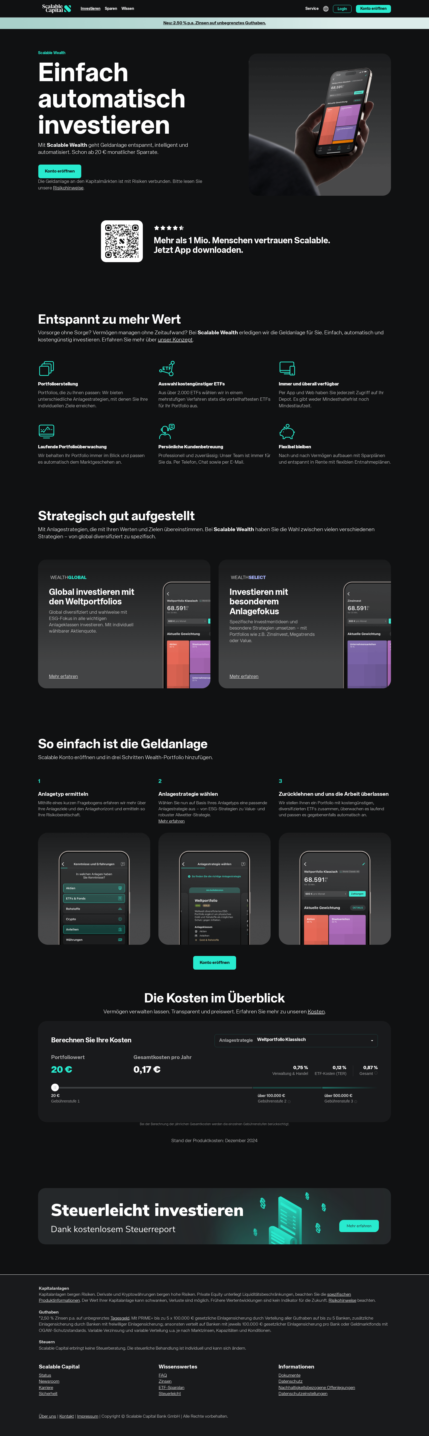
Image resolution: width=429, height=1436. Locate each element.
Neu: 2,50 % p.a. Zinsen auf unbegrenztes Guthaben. (214, 23)
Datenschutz (291, 1381)
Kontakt (66, 1416)
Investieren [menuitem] (90, 9)
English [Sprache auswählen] (326, 8)
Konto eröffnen (60, 171)
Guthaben (49, 1312)
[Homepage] (56, 8)
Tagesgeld (120, 1318)
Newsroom (49, 1381)
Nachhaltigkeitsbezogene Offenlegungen (317, 1388)
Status (45, 1375)
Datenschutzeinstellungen (303, 1394)
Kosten (316, 1012)
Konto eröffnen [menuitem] (373, 9)
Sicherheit (48, 1394)
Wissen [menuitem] (127, 9)
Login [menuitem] (342, 9)
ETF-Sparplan (171, 1388)
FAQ (163, 1375)
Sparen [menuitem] (111, 9)
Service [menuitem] (312, 9)
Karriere (46, 1388)
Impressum (87, 1416)
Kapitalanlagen (54, 1288)
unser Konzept (175, 340)
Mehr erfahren (63, 676)
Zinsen (165, 1381)
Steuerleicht (170, 1394)
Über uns (47, 1416)
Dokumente (289, 1375)
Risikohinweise (68, 188)
